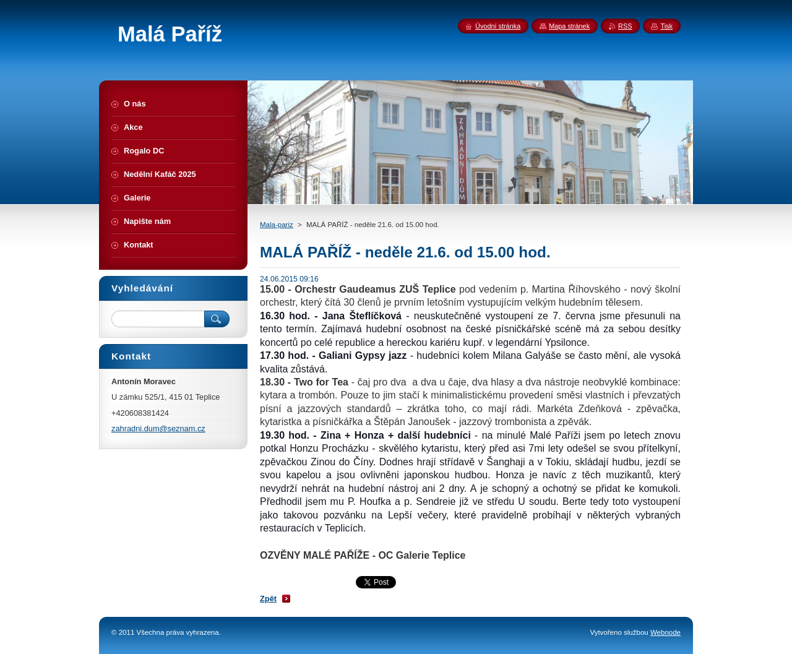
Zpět (268, 598)
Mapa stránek (569, 26)
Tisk (666, 26)
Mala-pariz (276, 224)
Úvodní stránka (497, 26)
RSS (625, 26)
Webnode (665, 632)
